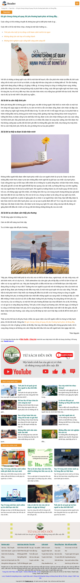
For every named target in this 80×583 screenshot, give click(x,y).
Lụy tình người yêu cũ (66, 415)
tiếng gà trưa (12, 563)
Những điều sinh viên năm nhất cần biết (27, 431)
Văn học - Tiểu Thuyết (7, 548)
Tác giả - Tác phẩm (34, 548)
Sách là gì (68, 563)
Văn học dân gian (34, 557)
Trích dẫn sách (33, 554)
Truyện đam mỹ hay (47, 554)
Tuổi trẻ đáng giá (22, 563)
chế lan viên (74, 563)
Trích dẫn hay (33, 551)
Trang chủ (4, 8)
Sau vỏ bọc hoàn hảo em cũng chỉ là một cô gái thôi (28, 416)
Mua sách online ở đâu (71, 560)
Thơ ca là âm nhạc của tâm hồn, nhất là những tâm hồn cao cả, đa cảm (40, 471)
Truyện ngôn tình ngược (72, 554)
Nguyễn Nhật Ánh (47, 551)
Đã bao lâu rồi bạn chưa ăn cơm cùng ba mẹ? (28, 401)
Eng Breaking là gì (70, 557)
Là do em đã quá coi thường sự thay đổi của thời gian (69, 402)
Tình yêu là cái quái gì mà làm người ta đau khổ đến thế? (27, 387)
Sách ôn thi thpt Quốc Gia (9, 560)
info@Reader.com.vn (47, 572)
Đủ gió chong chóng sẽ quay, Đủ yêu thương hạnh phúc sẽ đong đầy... (36, 8)
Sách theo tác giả (23, 551)
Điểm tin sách (46, 548)
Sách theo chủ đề (22, 548)
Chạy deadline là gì (47, 563)
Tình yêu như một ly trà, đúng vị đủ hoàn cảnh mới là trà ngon (27, 32)
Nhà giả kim (4, 563)
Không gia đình (22, 554)
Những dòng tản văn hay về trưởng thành (19, 36)
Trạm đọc (12, 8)
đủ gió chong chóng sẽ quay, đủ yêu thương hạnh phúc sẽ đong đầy (49, 322)
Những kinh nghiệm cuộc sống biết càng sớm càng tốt (24, 41)
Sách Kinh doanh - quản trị (9, 551)
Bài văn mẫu (58, 554)
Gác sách (57, 551)
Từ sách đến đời (59, 557)
